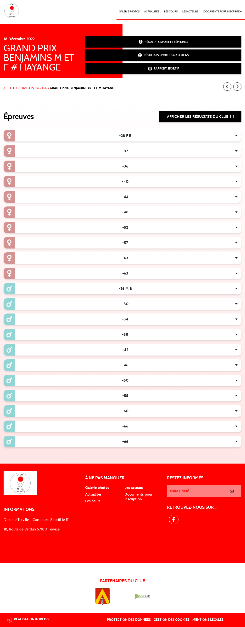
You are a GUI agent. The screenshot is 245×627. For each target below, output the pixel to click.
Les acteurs (190, 11)
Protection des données (129, 620)
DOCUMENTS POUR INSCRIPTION (223, 11)
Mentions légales (207, 620)
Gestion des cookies (171, 620)
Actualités (151, 11)
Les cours (171, 11)
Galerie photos (129, 11)
